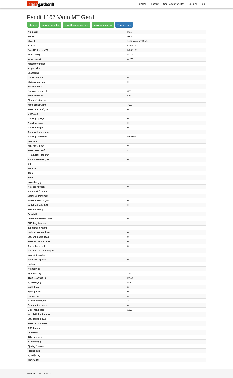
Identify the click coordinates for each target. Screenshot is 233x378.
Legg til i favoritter (51, 25)
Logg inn (193, 4)
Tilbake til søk (124, 25)
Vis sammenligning (103, 25)
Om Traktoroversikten (173, 4)
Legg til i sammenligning (76, 25)
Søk (204, 4)
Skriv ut (33, 25)
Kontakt (154, 4)
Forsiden (142, 4)
